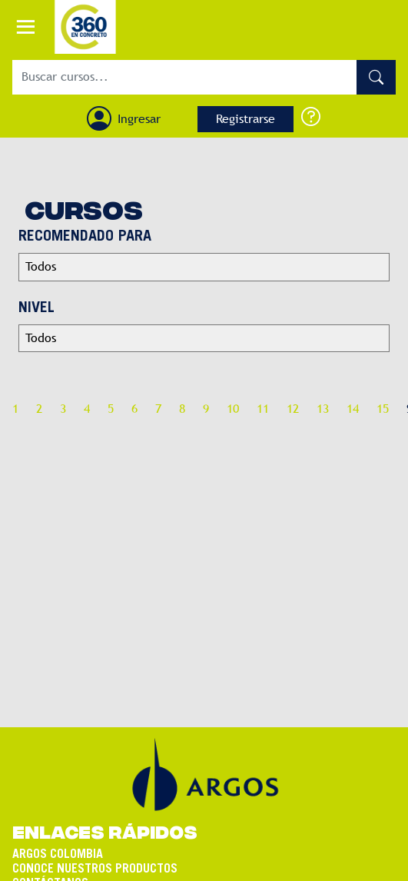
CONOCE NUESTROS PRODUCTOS (94, 858)
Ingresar (139, 118)
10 (233, 408)
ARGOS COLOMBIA (57, 843)
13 (323, 408)
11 (263, 408)
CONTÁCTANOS (50, 872)
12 (293, 408)
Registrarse (245, 118)
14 (353, 408)
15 (382, 408)
